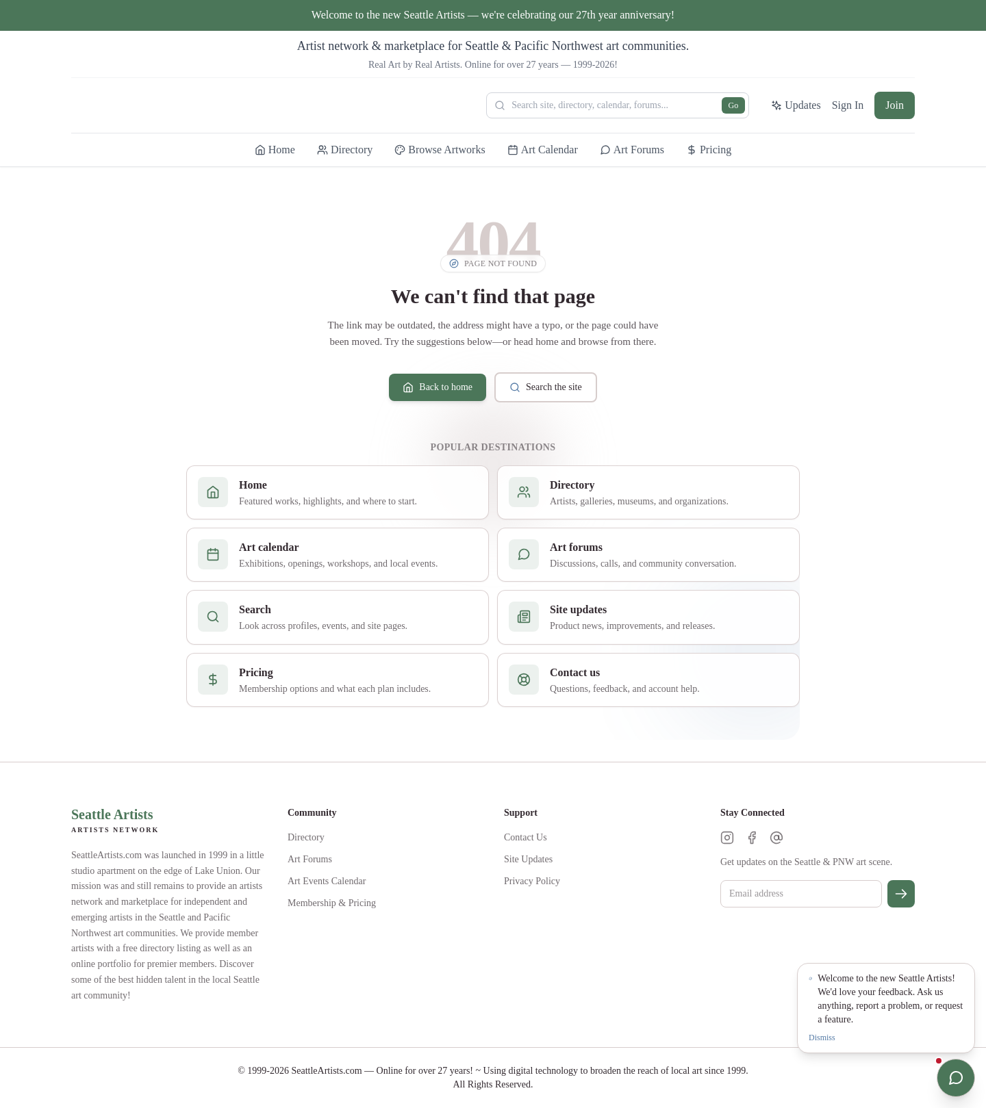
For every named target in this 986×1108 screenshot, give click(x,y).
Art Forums (310, 859)
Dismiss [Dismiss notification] (822, 1037)
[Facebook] (752, 838)
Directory (306, 837)
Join (894, 105)
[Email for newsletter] (801, 893)
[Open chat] (956, 1078)
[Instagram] (727, 838)
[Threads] (776, 838)
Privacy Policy (532, 881)
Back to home (437, 387)
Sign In (848, 105)
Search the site (545, 387)
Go (734, 105)
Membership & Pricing (332, 903)
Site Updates (528, 859)
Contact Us (525, 837)
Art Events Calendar (327, 881)
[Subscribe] (901, 893)
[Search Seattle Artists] (617, 105)
